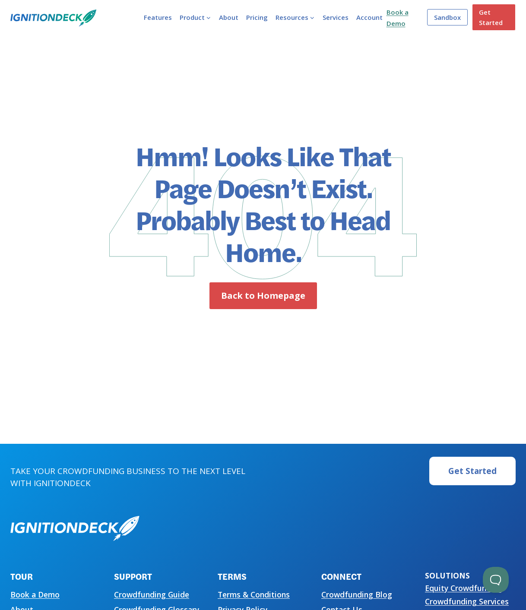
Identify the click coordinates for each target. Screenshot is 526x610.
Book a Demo (35, 594)
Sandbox (447, 17)
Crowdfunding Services (467, 601)
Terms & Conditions (254, 594)
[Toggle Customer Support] (496, 580)
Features (158, 17)
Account (369, 17)
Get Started (491, 17)
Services (336, 17)
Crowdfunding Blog (356, 594)
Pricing (257, 17)
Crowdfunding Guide (151, 594)
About (228, 17)
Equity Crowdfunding (463, 588)
